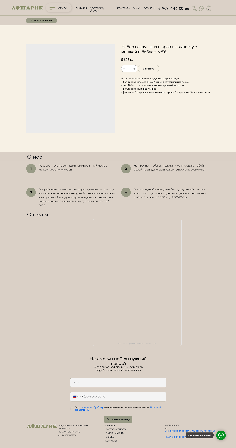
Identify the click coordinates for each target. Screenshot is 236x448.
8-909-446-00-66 (173, 8)
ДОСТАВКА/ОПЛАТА (97, 9)
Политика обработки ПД (178, 437)
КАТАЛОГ (62, 8)
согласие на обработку (91, 407)
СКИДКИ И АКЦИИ (114, 433)
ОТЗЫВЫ (149, 8)
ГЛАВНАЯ (81, 8)
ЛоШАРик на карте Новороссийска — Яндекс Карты (137, 343)
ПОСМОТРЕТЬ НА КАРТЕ (69, 432)
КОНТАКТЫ (123, 8)
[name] (118, 382)
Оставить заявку (118, 419)
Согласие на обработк (177, 431)
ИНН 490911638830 (67, 435)
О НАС (137, 8)
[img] (201, 8)
